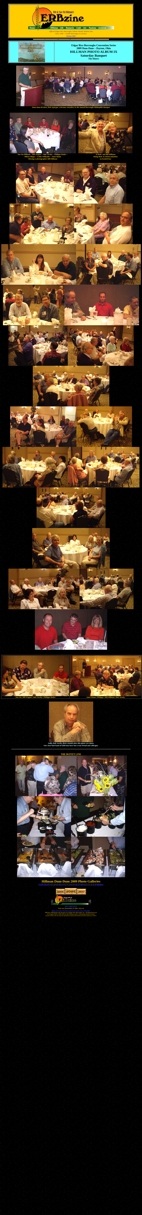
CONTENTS (45, 884)
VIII (81, 884)
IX (86, 884)
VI (71, 884)
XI (93, 884)
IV (64, 884)
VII (75, 884)
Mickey (99, 884)
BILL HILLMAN (71, 906)
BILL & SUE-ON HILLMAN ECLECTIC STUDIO (71, 910)
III (59, 884)
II (56, 884)
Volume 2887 (71, 36)
